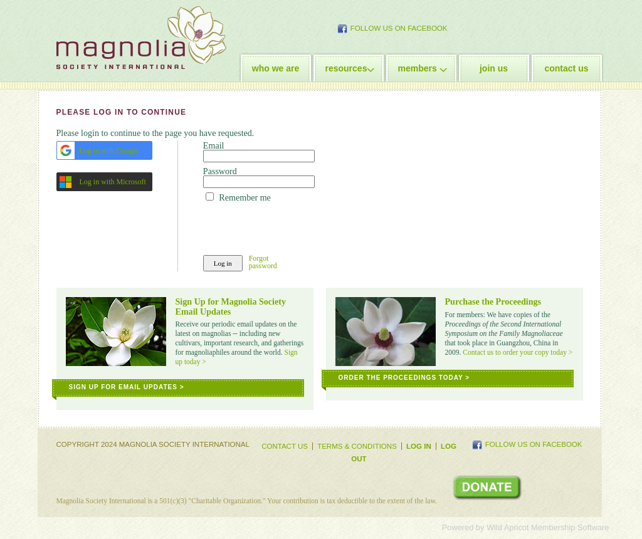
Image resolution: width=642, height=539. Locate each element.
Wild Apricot (508, 527)
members (417, 68)
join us (494, 68)
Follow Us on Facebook (399, 28)
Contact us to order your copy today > (517, 352)
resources (346, 68)
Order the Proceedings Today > (404, 377)
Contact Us (284, 446)
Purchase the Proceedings (493, 301)
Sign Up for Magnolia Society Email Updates (231, 306)
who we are (275, 68)
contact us (566, 68)
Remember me (244, 197)
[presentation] (298, 226)
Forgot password (263, 262)
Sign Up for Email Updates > (126, 387)
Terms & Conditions (357, 446)
